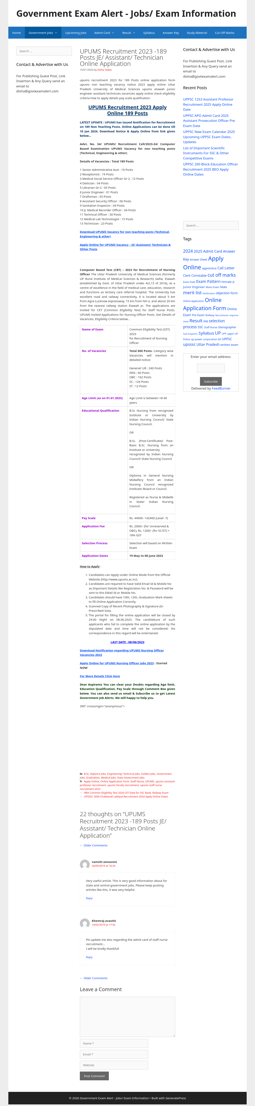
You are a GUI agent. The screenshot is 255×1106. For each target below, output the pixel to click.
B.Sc (86, 774)
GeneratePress (175, 1098)
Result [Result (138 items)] (196, 321)
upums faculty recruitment (123, 785)
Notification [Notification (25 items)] (209, 293)
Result (130, 33)
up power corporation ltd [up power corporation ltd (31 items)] (206, 339)
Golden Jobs (148, 774)
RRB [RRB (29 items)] (205, 321)
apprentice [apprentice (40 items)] (209, 268)
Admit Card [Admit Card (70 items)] (212, 251)
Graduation (93, 777)
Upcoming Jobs (75, 33)
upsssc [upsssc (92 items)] (189, 344)
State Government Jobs (130, 777)
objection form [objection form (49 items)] (227, 293)
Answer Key (171, 33)
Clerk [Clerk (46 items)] (186, 276)
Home (16, 33)
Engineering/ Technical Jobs (123, 774)
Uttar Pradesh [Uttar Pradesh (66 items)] (207, 344)
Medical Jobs (108, 777)
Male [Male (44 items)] (223, 287)
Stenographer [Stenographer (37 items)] (227, 327)
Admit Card (106, 33)
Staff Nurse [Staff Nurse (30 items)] (210, 327)
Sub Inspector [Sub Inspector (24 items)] (190, 333)
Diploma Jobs (98, 774)
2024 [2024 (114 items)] (188, 251)
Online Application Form (114, 781)
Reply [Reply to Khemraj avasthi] (89, 957)
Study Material (197, 33)
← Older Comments (93, 845)
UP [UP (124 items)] (218, 333)
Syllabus (149, 33)
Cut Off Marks (224, 33)
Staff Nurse (137, 781)
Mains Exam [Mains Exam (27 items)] (212, 287)
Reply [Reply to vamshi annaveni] (89, 898)
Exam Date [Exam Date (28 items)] (189, 282)
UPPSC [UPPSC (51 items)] (227, 339)
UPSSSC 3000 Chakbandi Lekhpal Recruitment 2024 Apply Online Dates (126, 796)
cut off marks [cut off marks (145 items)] (222, 275)
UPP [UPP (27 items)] (224, 333)
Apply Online (91, 781)
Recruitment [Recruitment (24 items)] (221, 315)
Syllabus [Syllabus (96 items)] (206, 333)
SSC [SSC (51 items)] (200, 327)
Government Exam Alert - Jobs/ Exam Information (126, 13)
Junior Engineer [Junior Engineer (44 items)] (194, 287)
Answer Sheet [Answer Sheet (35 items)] (198, 259)
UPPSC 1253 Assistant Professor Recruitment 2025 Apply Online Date (208, 104)
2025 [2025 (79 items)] (198, 251)
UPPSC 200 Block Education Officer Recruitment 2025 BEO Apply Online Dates (210, 169)
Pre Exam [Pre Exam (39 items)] (198, 315)
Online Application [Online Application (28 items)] (193, 301)
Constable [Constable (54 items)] (199, 275)
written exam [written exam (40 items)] (229, 345)
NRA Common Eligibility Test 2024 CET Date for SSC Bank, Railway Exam (126, 792)
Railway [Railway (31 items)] (209, 315)
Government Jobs (45, 33)
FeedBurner (221, 388)
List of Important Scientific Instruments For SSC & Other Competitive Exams (206, 153)
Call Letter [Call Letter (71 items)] (226, 267)
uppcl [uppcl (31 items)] (230, 333)
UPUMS (149, 781)
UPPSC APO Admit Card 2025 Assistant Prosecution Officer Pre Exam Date (209, 120)
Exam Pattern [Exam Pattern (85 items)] (208, 281)
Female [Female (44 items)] (226, 282)
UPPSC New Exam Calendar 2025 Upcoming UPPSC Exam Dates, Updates (209, 136)
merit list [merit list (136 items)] (192, 292)
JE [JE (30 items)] (234, 282)
